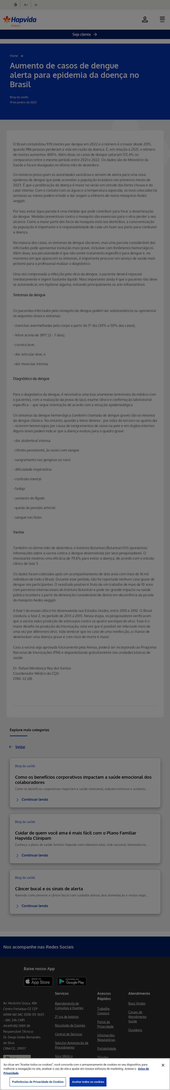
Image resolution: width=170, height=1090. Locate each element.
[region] (85, 1074)
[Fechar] (163, 1065)
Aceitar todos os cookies (88, 1081)
